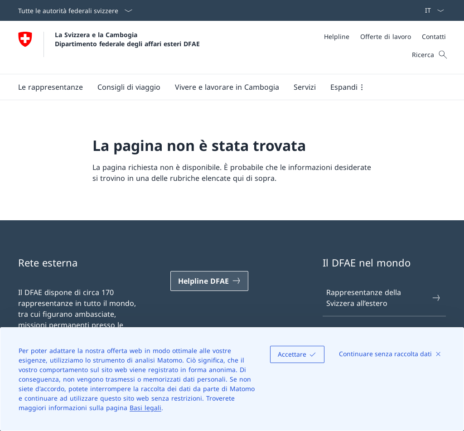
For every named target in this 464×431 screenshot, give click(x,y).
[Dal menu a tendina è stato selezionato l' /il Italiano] (431, 10)
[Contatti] (433, 36)
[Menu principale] (225, 87)
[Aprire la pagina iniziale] (109, 47)
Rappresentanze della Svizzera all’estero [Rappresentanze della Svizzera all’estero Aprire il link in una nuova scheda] (383, 297)
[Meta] (385, 36)
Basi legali (145, 407)
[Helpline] (337, 36)
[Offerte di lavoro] (385, 36)
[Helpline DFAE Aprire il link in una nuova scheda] (209, 281)
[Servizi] (304, 87)
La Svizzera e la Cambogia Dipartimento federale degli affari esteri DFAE (127, 39)
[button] (50, 87)
